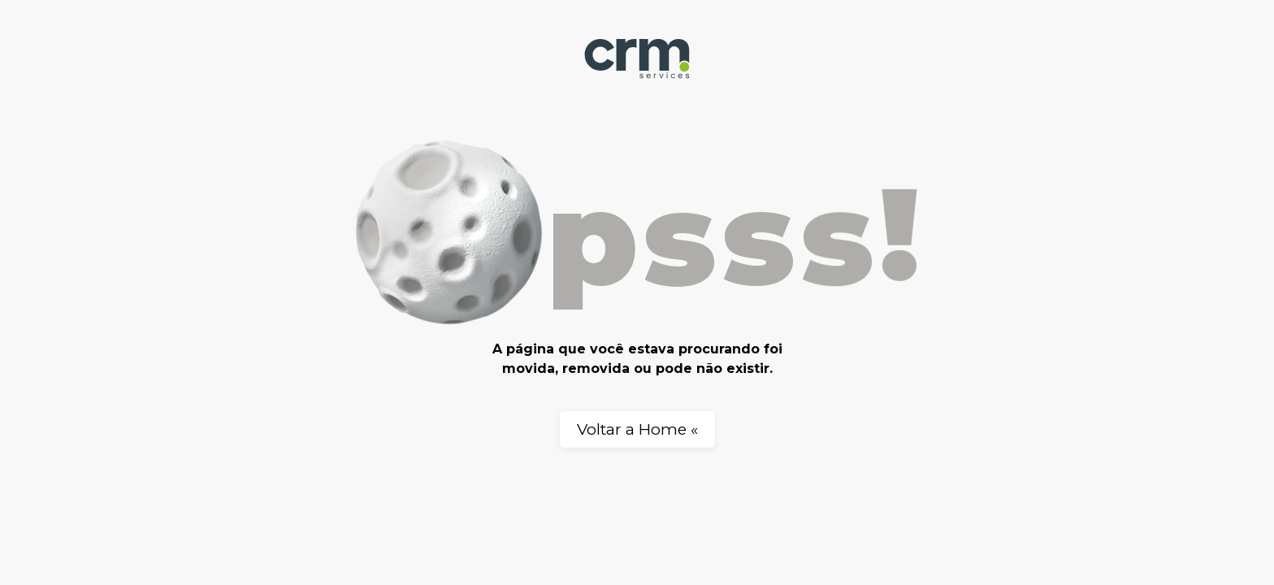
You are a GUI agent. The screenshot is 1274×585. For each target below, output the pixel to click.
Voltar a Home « (637, 429)
